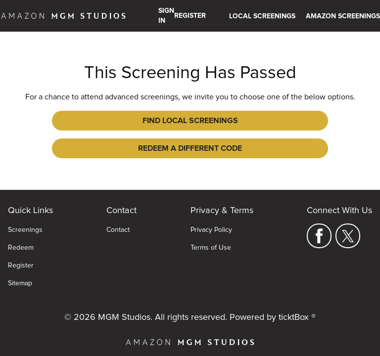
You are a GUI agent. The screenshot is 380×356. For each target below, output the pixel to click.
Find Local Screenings (118, 121)
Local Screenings (262, 16)
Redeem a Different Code (262, 121)
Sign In (166, 15)
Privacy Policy (211, 215)
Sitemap (20, 268)
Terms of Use (210, 232)
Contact (118, 215)
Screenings (25, 215)
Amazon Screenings (343, 16)
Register (21, 250)
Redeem (21, 232)
